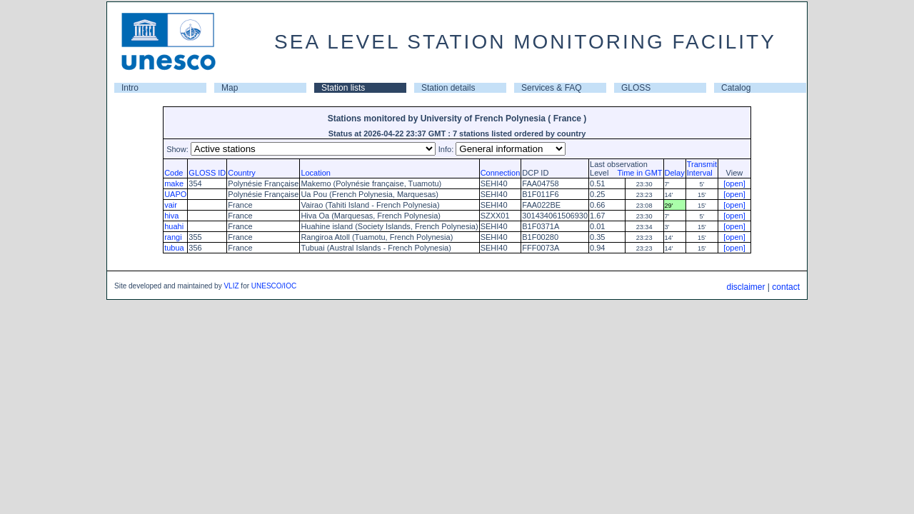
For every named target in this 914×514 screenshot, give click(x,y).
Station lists (343, 88)
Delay (675, 172)
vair (170, 205)
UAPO (175, 194)
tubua (174, 247)
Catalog (735, 88)
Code (173, 172)
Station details (448, 88)
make (174, 183)
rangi (172, 237)
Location (316, 172)
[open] (734, 183)
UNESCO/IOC (273, 286)
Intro (130, 88)
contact (786, 287)
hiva (171, 215)
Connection (501, 172)
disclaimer (745, 287)
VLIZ (231, 286)
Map (229, 88)
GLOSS (636, 88)
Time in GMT (636, 172)
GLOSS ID (207, 172)
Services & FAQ (551, 88)
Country (242, 172)
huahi (174, 226)
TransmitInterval (702, 168)
